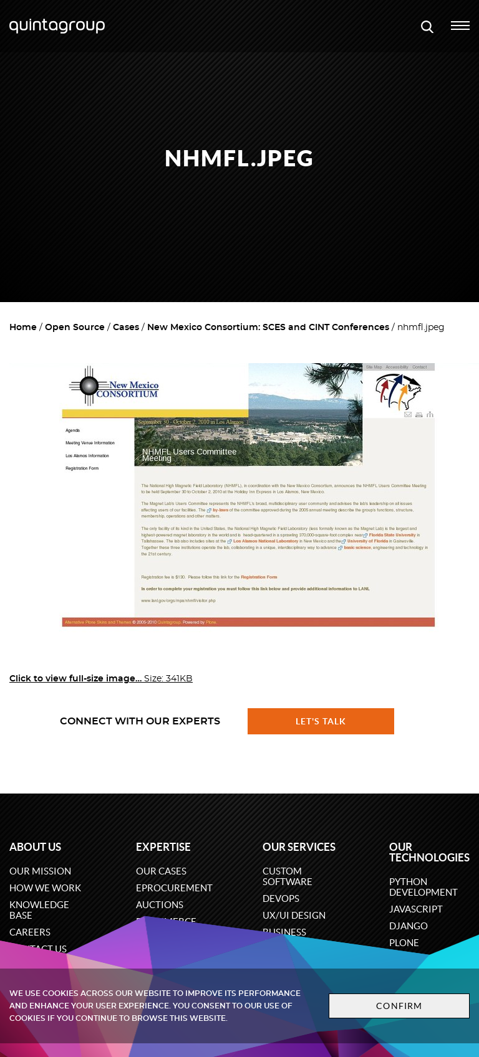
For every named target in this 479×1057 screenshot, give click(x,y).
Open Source (75, 327)
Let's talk (321, 721)
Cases (126, 327)
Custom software (287, 876)
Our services (299, 846)
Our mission (40, 871)
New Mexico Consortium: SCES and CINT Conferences (268, 327)
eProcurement (174, 888)
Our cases (161, 871)
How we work (45, 888)
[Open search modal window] (427, 26)
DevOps (281, 898)
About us (35, 846)
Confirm (399, 1006)
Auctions (159, 904)
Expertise (163, 846)
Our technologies (429, 852)
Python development (423, 887)
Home (23, 327)
